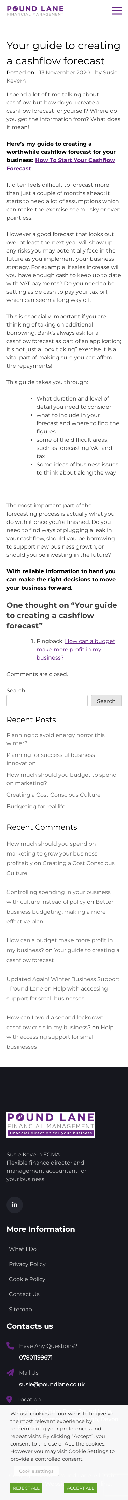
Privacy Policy (27, 1264)
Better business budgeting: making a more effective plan (59, 912)
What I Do (23, 1249)
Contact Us (24, 1294)
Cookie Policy (27, 1279)
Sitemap (20, 1309)
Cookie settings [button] (36, 1471)
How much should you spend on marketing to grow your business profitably (51, 853)
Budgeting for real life (36, 806)
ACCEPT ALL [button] (80, 1488)
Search (15, 690)
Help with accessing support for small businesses (60, 1037)
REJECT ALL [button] (26, 1488)
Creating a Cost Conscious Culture (53, 794)
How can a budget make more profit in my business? (76, 649)
